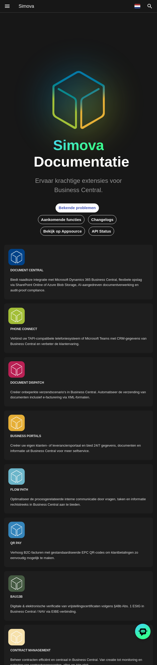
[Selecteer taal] (137, 6)
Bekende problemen (77, 208)
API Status (101, 231)
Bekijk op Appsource (62, 231)
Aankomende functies (61, 219)
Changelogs (102, 219)
